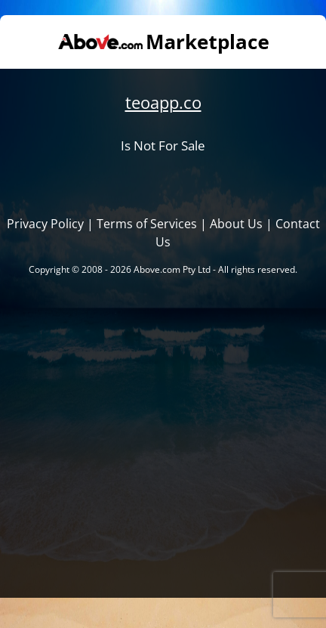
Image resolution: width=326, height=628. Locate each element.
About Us (236, 223)
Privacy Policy (45, 223)
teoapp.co (163, 102)
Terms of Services (147, 223)
